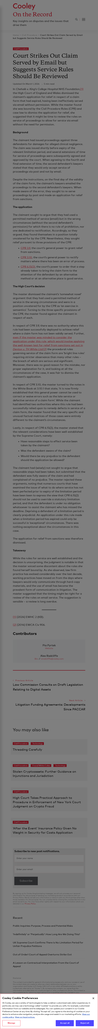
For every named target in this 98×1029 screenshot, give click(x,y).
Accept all (64, 1024)
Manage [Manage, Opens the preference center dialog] (11, 1024)
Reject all (84, 1024)
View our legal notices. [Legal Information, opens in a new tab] (25, 1018)
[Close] (93, 999)
